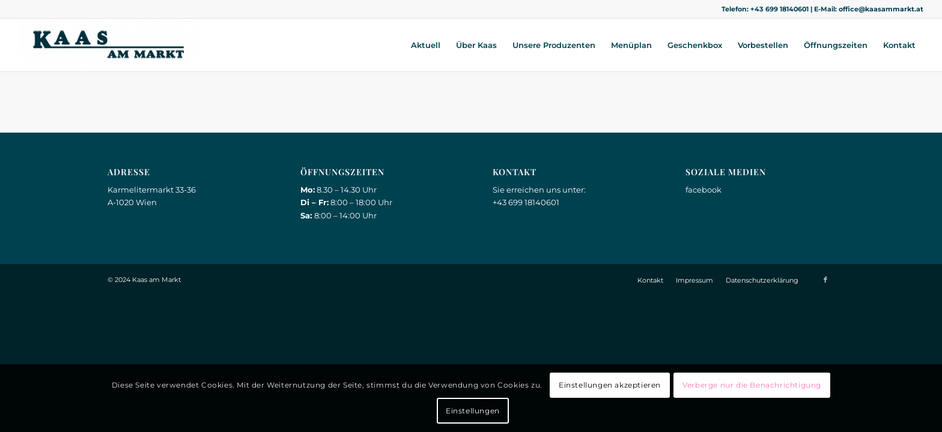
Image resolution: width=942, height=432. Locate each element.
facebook (703, 189)
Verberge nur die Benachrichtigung (751, 384)
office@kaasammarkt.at (881, 9)
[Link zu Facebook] (825, 280)
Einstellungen (473, 410)
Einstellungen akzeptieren (610, 384)
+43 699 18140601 (779, 9)
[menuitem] (425, 45)
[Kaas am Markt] (109, 45)
